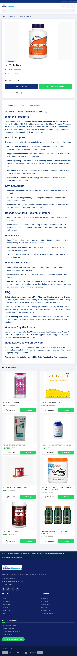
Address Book (45, 604)
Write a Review (35, 105)
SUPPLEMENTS (13, 16)
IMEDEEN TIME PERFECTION (50, 402)
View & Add (10, 410)
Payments (44, 607)
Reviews (22, 105)
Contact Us (6, 610)
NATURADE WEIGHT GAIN (11, 532)
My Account (44, 598)
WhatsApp (27, 410)
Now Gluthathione (25, 16)
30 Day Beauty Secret (11, 402)
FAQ (4, 616)
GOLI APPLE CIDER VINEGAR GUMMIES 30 (16, 487)
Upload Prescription (9, 628)
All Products (6, 601)
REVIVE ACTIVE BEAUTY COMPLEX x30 (15, 445)
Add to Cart (21, 86)
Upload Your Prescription (13, 639)
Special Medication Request (11, 631)
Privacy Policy (45, 610)
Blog (4, 613)
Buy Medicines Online (9, 625)
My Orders (44, 601)
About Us (5, 607)
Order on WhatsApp (55, 86)
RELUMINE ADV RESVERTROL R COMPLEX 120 (56, 445)
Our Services (7, 604)
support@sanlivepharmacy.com (13, 581)
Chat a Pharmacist (8, 634)
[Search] (73, 11)
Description (11, 105)
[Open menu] (73, 6)
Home (3, 16)
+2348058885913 (9, 578)
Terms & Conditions (47, 613)
